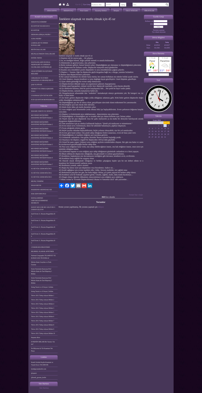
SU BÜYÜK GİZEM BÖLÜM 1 (41, 168)
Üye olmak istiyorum (159, 32)
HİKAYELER (149, 11)
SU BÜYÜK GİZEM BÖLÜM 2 (41, 173)
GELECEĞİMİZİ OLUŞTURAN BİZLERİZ (41, 72)
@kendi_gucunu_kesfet (38, 377)
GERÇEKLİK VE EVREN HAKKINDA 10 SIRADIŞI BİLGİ (42, 79)
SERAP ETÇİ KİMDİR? (39, 22)
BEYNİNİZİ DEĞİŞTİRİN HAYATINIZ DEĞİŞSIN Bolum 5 (42, 143)
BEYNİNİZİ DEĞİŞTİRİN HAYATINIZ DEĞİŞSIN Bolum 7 (42, 163)
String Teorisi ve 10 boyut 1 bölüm (42, 287)
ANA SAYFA (52, 11)
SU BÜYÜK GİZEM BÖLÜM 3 (41, 177)
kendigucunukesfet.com (38, 369)
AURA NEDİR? (36, 38)
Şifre (151, 24)
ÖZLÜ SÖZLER (132, 11)
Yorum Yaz (133, 195)
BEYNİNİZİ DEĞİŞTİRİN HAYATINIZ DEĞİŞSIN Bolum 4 (42, 136)
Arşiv (141, 195)
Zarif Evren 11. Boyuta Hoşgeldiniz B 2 (43, 222)
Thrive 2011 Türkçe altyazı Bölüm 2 (42, 300)
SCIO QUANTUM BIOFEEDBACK (43, 99)
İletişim (116, 11)
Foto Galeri (84, 11)
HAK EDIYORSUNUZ (38, 194)
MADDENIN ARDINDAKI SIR (41, 189)
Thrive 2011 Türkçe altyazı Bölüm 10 (43, 333)
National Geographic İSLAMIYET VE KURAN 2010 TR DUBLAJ (43, 257)
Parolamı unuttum (158, 30)
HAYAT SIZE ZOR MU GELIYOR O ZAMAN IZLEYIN (43, 208)
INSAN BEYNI (36, 185)
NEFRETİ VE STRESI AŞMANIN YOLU (42, 90)
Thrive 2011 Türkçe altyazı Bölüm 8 (42, 325)
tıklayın (101, 207)
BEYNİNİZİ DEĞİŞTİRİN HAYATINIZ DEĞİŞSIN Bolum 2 (42, 123)
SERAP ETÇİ (68, 11)
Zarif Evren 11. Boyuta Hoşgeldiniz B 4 (43, 235)
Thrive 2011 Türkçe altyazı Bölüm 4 (42, 304)
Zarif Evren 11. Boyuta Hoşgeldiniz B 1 (43, 215)
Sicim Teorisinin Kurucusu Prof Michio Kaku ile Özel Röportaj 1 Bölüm (41, 271)
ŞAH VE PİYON (36, 84)
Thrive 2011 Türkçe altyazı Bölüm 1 (42, 295)
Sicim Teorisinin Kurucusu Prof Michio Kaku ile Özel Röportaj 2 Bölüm (41, 280)
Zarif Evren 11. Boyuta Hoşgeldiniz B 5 (43, 242)
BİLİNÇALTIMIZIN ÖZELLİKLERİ (43, 54)
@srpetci (34, 373)
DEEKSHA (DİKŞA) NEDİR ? (41, 34)
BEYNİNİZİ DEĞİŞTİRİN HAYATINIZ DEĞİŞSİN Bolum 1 (42, 116)
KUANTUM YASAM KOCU (40, 26)
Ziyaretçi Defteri (101, 11)
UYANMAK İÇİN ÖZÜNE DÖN (41, 95)
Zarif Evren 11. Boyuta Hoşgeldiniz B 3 (43, 228)
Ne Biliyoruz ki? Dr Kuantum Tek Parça (42, 350)
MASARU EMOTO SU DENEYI (42, 111)
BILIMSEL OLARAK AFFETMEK (42, 251)
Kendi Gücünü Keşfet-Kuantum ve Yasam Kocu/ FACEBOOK (42, 363)
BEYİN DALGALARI (38, 49)
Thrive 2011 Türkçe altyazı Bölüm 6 (42, 316)
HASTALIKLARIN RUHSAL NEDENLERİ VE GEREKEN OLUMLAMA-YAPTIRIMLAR (41, 64)
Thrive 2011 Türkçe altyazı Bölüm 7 (42, 321)
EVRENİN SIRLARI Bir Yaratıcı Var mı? (43, 343)
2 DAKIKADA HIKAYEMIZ (40, 247)
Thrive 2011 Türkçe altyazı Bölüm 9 (42, 329)
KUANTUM (35, 30)
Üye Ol (77, 4)
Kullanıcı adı (149, 21)
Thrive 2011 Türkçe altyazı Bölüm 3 (42, 308)
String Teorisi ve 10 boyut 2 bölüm (42, 291)
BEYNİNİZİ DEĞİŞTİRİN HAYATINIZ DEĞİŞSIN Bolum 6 (42, 156)
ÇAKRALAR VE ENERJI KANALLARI (39, 44)
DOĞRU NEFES (36, 58)
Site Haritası (44, 388)
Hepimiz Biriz (35, 337)
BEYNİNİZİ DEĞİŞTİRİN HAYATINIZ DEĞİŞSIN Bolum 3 (42, 130)
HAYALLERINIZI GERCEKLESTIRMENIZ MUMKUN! (39, 200)
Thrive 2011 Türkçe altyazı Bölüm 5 (42, 312)
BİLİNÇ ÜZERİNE (37, 181)
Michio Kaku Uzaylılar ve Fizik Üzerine (41, 263)
